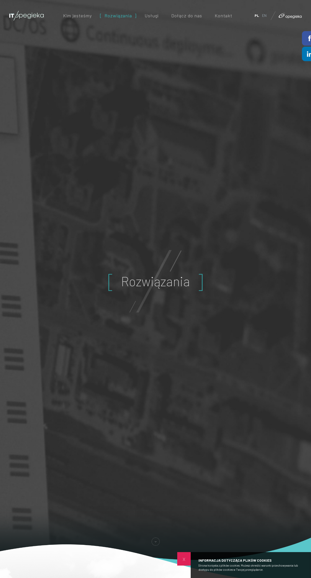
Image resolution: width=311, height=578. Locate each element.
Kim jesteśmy (77, 15)
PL (257, 15)
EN (264, 15)
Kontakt (223, 15)
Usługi (152, 15)
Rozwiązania (118, 15)
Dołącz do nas (186, 15)
